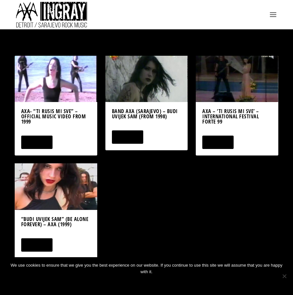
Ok (123, 282)
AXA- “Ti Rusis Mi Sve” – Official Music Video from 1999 (53, 116)
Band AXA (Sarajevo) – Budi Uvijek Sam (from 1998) (145, 114)
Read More (36, 142)
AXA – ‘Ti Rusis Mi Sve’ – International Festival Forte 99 (230, 116)
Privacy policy (155, 282)
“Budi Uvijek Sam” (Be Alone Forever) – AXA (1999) (55, 221)
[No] (284, 276)
